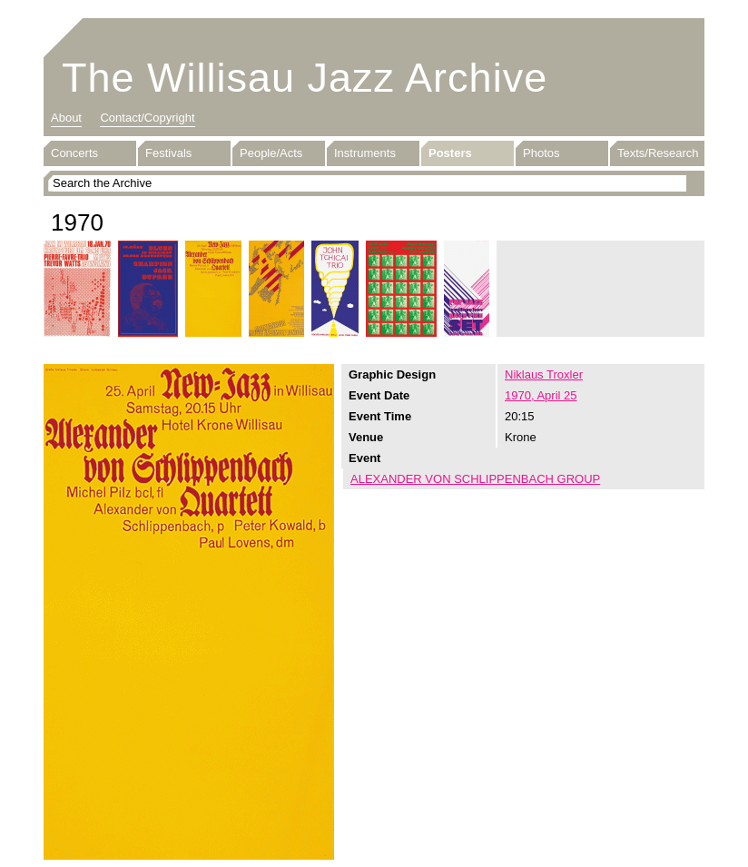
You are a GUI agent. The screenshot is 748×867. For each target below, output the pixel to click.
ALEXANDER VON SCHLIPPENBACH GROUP (475, 479)
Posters (450, 153)
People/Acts (271, 153)
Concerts (74, 153)
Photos (541, 153)
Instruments (365, 153)
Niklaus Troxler (544, 374)
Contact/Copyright (147, 117)
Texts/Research (658, 153)
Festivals (168, 153)
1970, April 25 (541, 395)
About (66, 117)
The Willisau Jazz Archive (304, 77)
